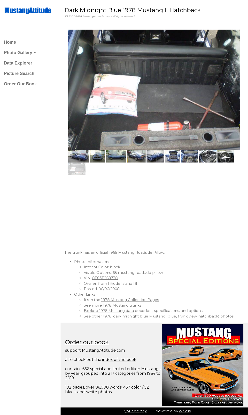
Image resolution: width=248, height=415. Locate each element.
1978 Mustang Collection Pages (130, 299)
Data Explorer (18, 63)
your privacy (135, 411)
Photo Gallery (20, 52)
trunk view (187, 316)
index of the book (119, 359)
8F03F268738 (105, 278)
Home (10, 42)
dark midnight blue (130, 316)
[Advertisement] (154, 212)
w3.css (185, 411)
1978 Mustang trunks (122, 305)
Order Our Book (20, 83)
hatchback (208, 316)
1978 (107, 316)
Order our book (87, 342)
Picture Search (19, 73)
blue (172, 316)
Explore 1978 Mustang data (109, 310)
